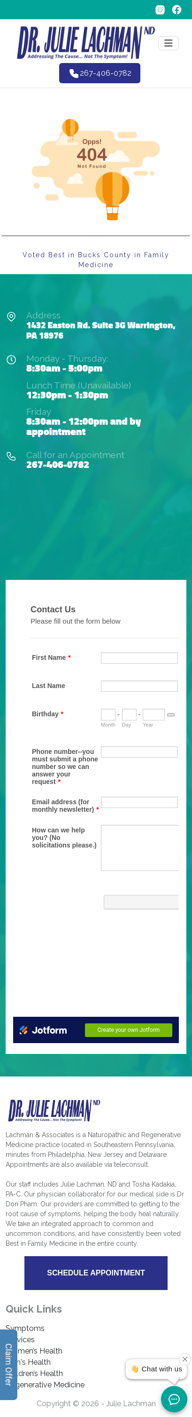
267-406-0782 (57, 464)
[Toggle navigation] (168, 43)
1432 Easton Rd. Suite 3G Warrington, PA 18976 (101, 330)
